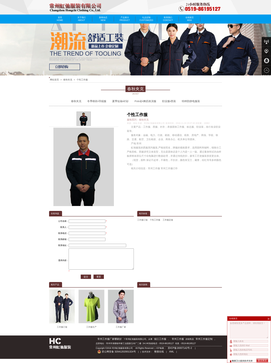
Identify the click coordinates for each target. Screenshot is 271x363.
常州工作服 (178, 343)
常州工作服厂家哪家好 (109, 343)
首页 (60, 18)
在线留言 (189, 18)
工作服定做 (168, 220)
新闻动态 (103, 18)
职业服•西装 (169, 101)
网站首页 (54, 79)
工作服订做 (142, 220)
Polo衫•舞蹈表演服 (145, 101)
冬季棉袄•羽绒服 (96, 101)
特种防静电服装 (191, 101)
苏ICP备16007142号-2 (180, 352)
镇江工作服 (160, 343)
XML (171, 355)
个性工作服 (82, 79)
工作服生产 (91, 312)
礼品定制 (146, 18)
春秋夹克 (67, 79)
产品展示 (125, 18)
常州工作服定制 (204, 343)
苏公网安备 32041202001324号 (116, 355)
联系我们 (168, 18)
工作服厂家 (121, 312)
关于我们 (81, 18)
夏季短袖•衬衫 (120, 101)
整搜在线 (159, 355)
